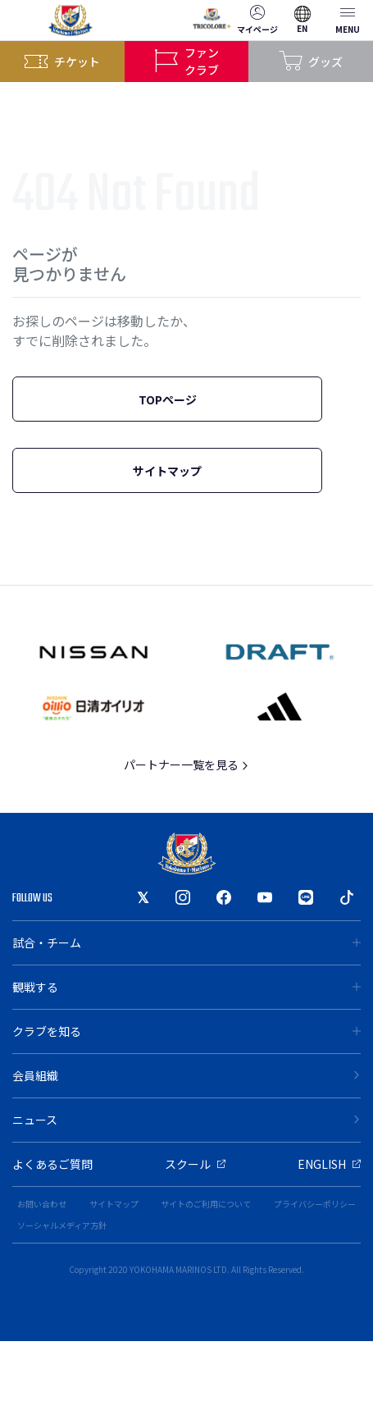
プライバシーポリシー (315, 1204)
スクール (195, 1164)
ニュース (186, 1119)
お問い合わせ (41, 1204)
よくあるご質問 (52, 1164)
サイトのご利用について (206, 1204)
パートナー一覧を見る (186, 764)
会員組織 (186, 1075)
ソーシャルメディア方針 (62, 1225)
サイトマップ (167, 471)
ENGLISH (329, 1164)
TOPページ (168, 399)
